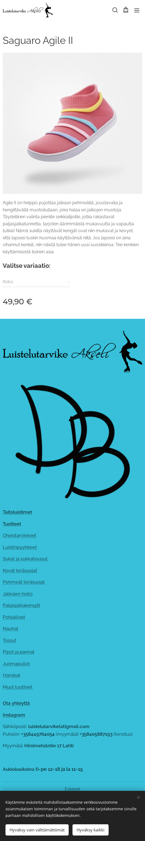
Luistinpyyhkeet (20, 547)
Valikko (136, 10)
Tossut (9, 640)
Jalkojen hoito (18, 593)
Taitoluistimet (17, 512)
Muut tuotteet (18, 686)
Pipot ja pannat (18, 652)
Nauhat (10, 628)
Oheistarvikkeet (19, 535)
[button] (114, 10)
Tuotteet (12, 523)
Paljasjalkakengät (21, 605)
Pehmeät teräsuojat (24, 582)
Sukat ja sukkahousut (25, 558)
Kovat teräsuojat (20, 570)
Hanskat (11, 675)
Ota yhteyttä (16, 703)
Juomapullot (16, 663)
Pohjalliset (14, 617)
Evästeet (72, 789)
